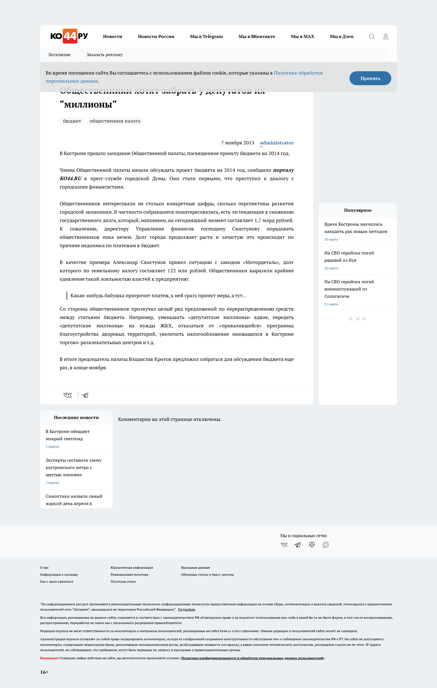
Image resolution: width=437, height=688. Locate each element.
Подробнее (186, 609)
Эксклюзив (59, 54)
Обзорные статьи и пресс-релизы (207, 574)
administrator (277, 142)
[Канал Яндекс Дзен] (312, 544)
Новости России (156, 36)
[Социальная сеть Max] (326, 544)
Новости (112, 36)
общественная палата (115, 121)
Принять (370, 78)
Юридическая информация (132, 567)
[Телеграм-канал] (298, 544)
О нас (44, 567)
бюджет (72, 121)
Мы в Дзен (342, 36)
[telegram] (87, 395)
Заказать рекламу (105, 54)
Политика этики (123, 581)
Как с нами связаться (56, 581)
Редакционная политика (129, 574)
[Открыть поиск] (371, 36)
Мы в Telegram (206, 36)
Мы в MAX (302, 36)
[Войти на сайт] (385, 36)
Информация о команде (59, 574)
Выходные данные (195, 567)
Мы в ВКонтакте (257, 36)
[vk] (68, 395)
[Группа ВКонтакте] (284, 544)
